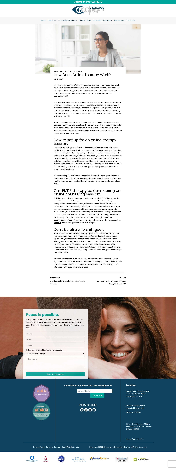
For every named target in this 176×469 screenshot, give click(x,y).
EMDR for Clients (76, 71)
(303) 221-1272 (137, 439)
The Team (52, 20)
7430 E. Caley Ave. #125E (136, 394)
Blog (89, 20)
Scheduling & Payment (102, 20)
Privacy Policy (39, 447)
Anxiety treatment (61, 71)
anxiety (57, 222)
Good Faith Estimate (70, 447)
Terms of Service (53, 447)
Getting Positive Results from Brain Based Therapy (68, 280)
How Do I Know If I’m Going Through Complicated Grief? (108, 280)
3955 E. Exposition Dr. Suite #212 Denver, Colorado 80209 (139, 426)
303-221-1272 (94, 1)
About (43, 20)
